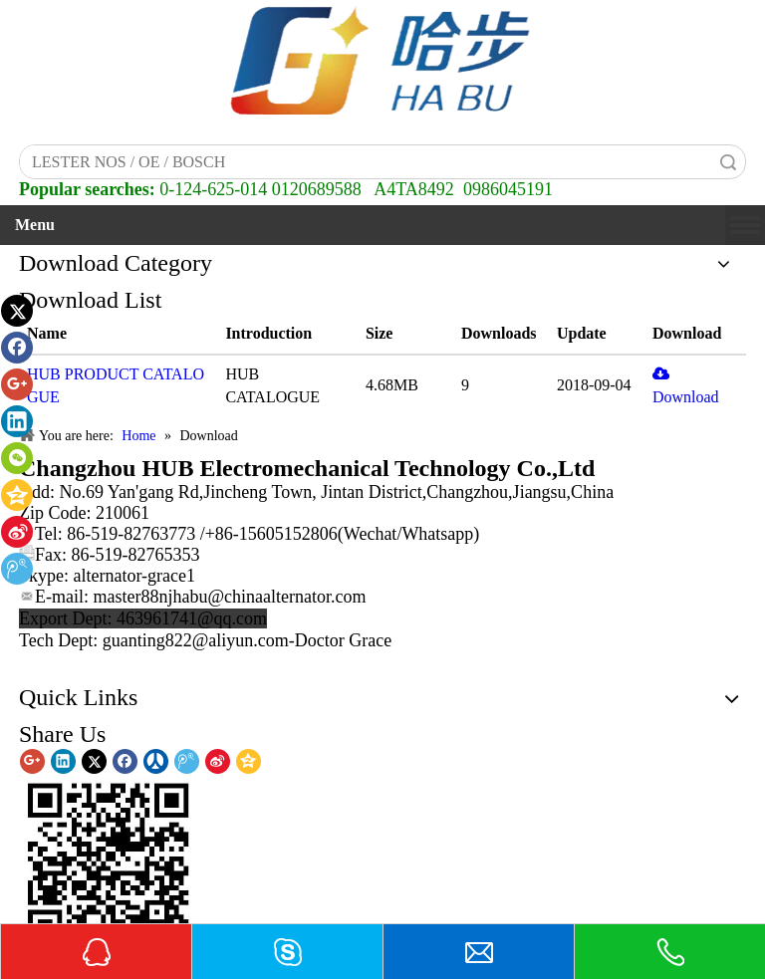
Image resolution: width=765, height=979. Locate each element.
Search (728, 161)
